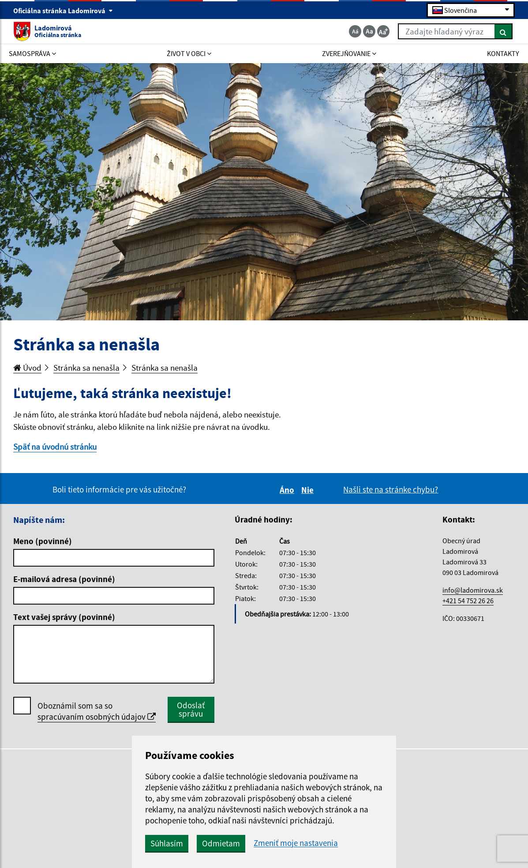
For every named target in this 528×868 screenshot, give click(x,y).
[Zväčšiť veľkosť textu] (383, 31)
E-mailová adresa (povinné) (64, 579)
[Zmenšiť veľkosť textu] (355, 31)
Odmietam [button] (221, 843)
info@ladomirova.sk (472, 590)
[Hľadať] (503, 31)
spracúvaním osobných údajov (96, 716)
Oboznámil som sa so (96, 711)
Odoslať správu (191, 709)
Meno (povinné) (42, 541)
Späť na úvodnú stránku (55, 446)
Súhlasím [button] (166, 843)
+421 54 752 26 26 (468, 600)
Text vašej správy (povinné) (64, 617)
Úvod (27, 367)
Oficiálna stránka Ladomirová (63, 10)
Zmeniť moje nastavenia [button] (296, 843)
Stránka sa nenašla (86, 367)
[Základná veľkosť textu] (369, 31)
